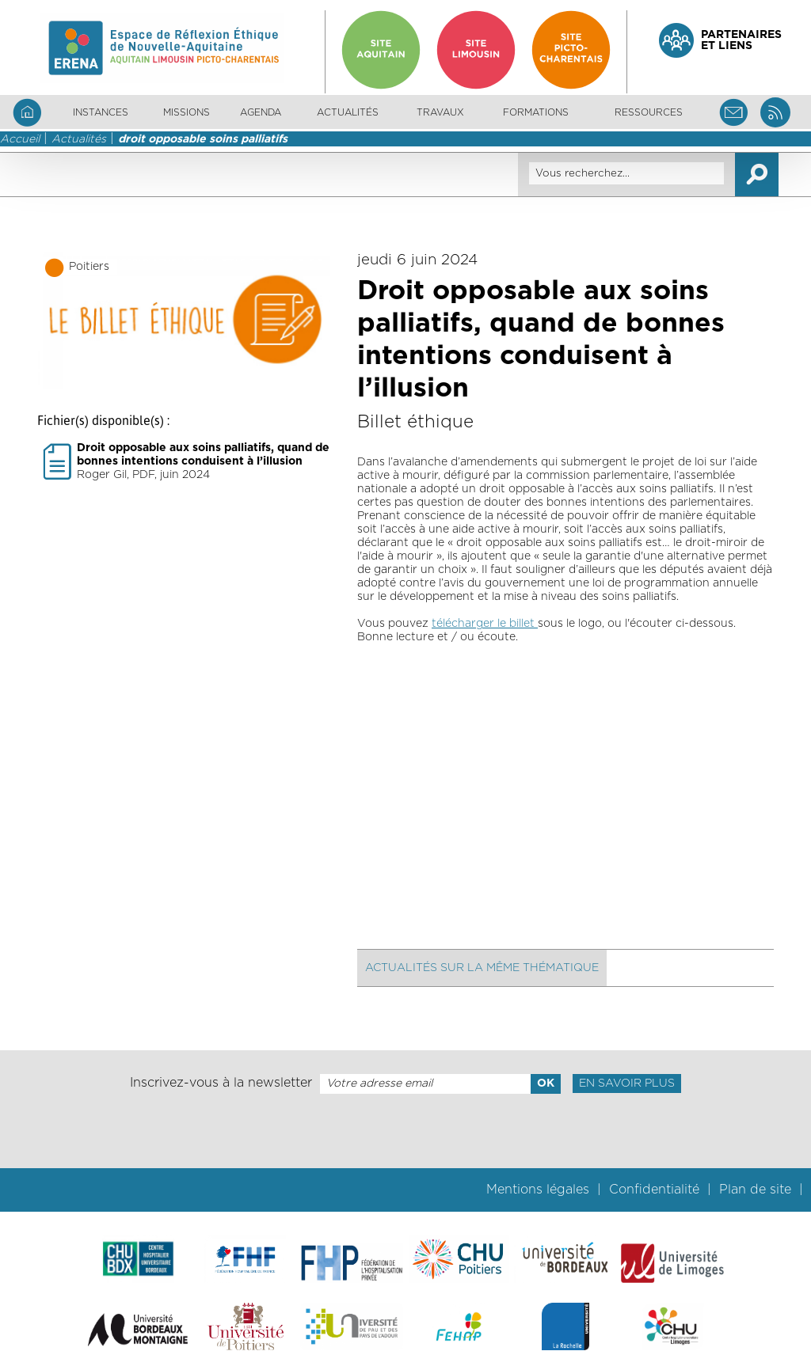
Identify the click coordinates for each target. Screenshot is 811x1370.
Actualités (348, 112)
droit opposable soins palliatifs (202, 139)
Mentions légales (537, 1189)
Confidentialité (654, 1189)
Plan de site (755, 1189)
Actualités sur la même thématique (482, 967)
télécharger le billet (485, 623)
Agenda (260, 112)
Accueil (20, 139)
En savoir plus (627, 1083)
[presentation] (405, 1131)
